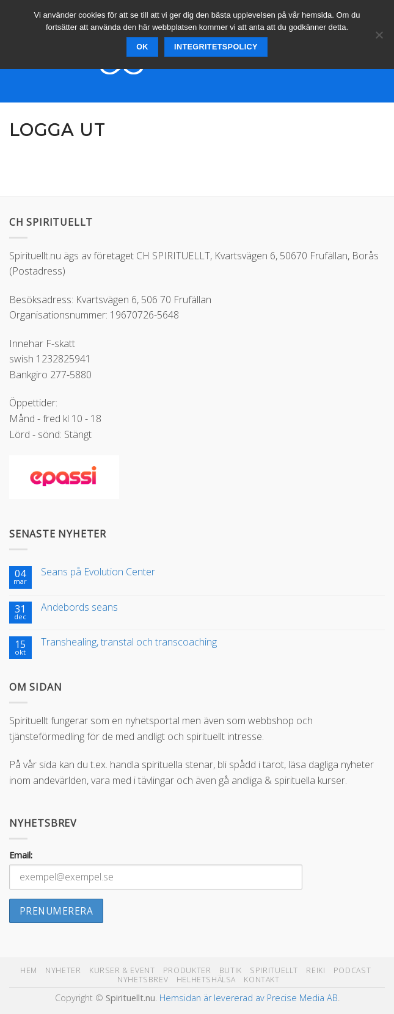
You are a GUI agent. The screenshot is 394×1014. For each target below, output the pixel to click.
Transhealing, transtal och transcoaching (129, 642)
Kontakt (261, 979)
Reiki (315, 970)
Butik (230, 970)
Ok (142, 47)
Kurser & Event (122, 970)
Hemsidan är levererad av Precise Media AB (248, 998)
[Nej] (379, 38)
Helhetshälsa (206, 979)
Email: (20, 855)
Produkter (187, 970)
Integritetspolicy (216, 47)
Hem (28, 970)
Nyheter (63, 970)
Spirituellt (274, 970)
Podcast (352, 970)
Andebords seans (79, 607)
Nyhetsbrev (142, 979)
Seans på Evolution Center (98, 572)
